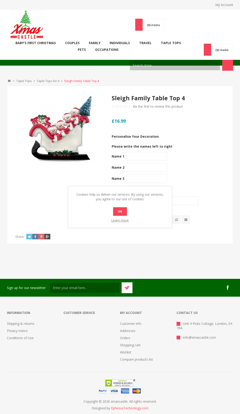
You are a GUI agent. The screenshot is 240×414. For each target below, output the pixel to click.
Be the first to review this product (158, 99)
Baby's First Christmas (32, 43)
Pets (191, 43)
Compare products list (136, 352)
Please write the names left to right (142, 139)
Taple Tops (168, 43)
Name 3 (118, 172)
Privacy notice (17, 324)
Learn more (120, 220)
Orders (125, 331)
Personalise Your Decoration (135, 130)
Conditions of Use (20, 331)
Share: (19, 230)
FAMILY (91, 43)
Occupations (216, 43)
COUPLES (69, 43)
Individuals (116, 43)
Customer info (130, 317)
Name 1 (118, 149)
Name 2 (118, 160)
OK (120, 211)
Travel (142, 43)
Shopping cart (130, 338)
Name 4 (118, 183)
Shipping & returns (20, 317)
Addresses (127, 324)
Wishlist (125, 345)
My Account (224, 5)
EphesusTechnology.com (129, 401)
